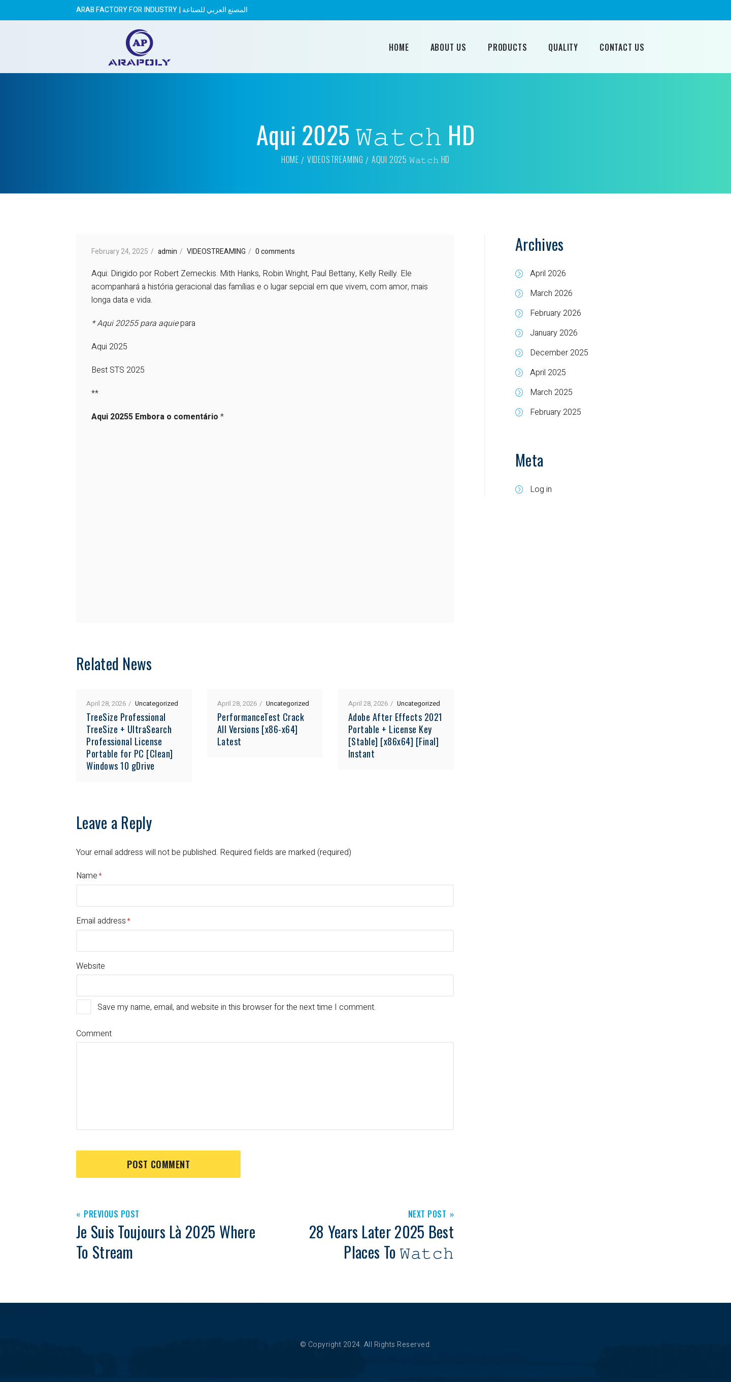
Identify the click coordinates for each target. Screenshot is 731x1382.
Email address (101, 921)
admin (167, 251)
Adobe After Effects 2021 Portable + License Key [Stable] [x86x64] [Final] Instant (395, 735)
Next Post (427, 1215)
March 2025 (551, 392)
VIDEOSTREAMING (335, 159)
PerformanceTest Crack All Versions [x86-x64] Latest (261, 729)
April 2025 (548, 373)
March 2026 (551, 293)
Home (399, 47)
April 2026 (548, 274)
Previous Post (112, 1215)
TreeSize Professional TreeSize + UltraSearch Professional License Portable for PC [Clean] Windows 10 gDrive (129, 741)
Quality (563, 47)
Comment (94, 1034)
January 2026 (554, 333)
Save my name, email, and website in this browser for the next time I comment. (236, 1007)
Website (90, 966)
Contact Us (622, 47)
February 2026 (555, 313)
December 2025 (559, 353)
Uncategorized (156, 703)
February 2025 (555, 412)
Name (86, 876)
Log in (541, 489)
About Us (448, 47)
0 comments (275, 251)
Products (507, 47)
